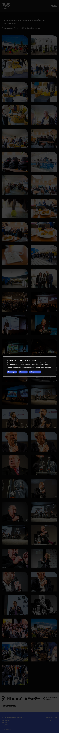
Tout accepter (11, 372)
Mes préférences (35, 372)
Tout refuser (23, 372)
